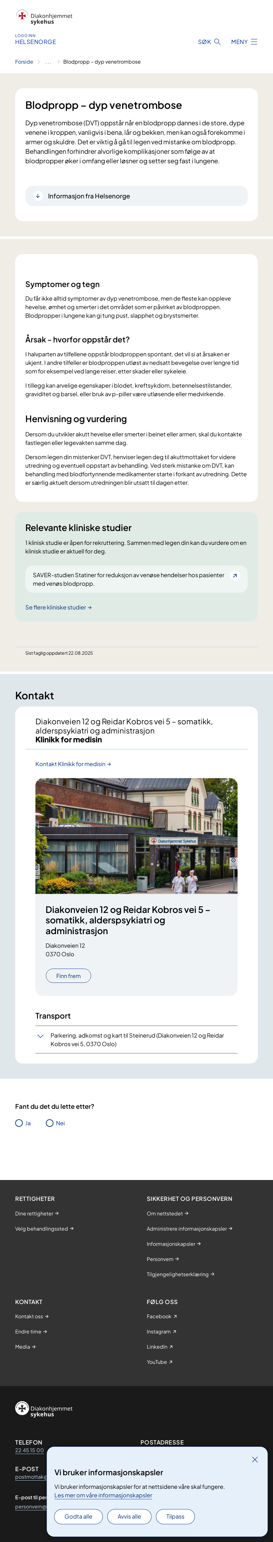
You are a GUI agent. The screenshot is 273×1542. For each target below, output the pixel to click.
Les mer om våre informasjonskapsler (103, 1495)
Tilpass (175, 1516)
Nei (60, 1123)
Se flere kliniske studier (55, 607)
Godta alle (78, 1516)
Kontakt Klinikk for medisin (70, 763)
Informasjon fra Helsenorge (89, 196)
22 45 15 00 (29, 1450)
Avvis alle (129, 1516)
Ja (28, 1123)
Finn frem (68, 975)
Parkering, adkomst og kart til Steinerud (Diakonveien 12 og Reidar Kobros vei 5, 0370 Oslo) (137, 1039)
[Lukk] (255, 1459)
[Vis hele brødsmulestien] (48, 62)
